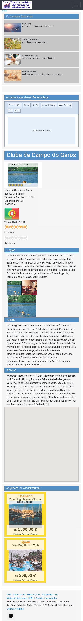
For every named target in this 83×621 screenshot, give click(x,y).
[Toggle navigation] (76, 5)
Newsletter (51, 598)
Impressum (19, 594)
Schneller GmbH (15, 608)
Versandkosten (50, 594)
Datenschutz (33, 594)
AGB (9, 594)
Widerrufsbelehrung (17, 598)
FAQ (31, 598)
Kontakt (39, 598)
